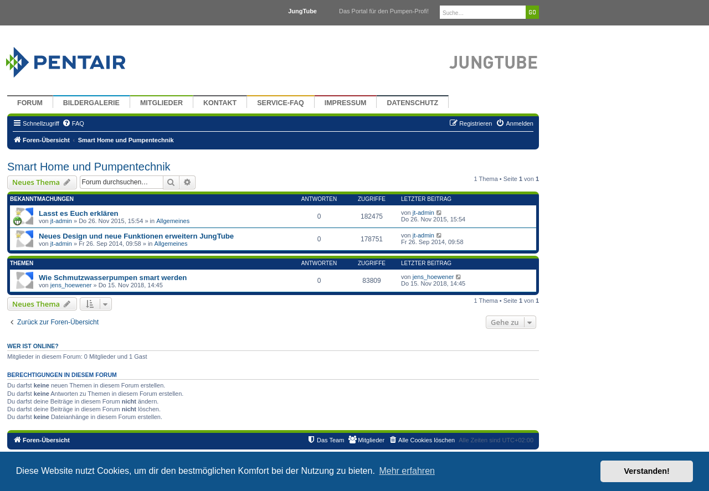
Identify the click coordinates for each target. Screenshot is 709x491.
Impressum (346, 103)
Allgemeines (172, 221)
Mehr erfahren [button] (407, 471)
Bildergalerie (91, 103)
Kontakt (220, 103)
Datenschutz (412, 103)
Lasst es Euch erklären (79, 213)
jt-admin (61, 221)
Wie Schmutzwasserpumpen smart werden (113, 277)
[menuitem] (73, 123)
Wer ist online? (33, 346)
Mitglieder (161, 103)
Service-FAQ (280, 103)
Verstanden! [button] (647, 471)
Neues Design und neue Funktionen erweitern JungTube (136, 236)
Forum (30, 103)
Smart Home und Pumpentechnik (89, 167)
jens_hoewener (71, 285)
